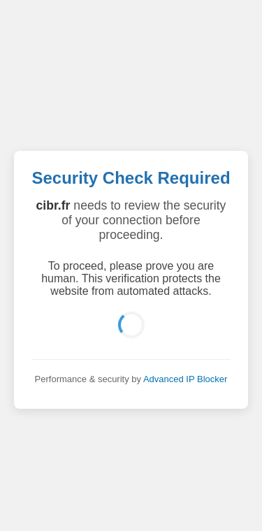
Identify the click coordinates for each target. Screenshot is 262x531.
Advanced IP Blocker (185, 379)
